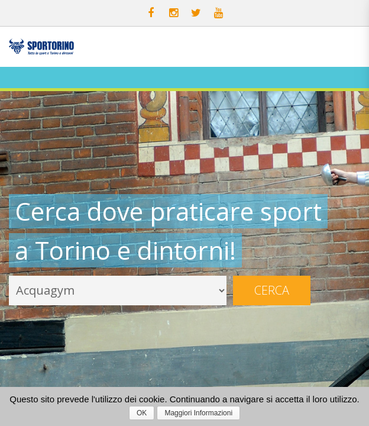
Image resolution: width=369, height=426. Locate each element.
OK (142, 413)
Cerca (271, 290)
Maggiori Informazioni (198, 413)
